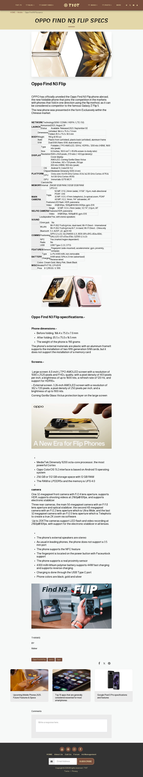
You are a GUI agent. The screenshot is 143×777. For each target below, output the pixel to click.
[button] (30, 5)
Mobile (20, 12)
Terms (66, 771)
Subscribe (85, 761)
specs (51, 659)
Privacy (75, 771)
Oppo (59, 659)
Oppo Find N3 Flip (39, 659)
